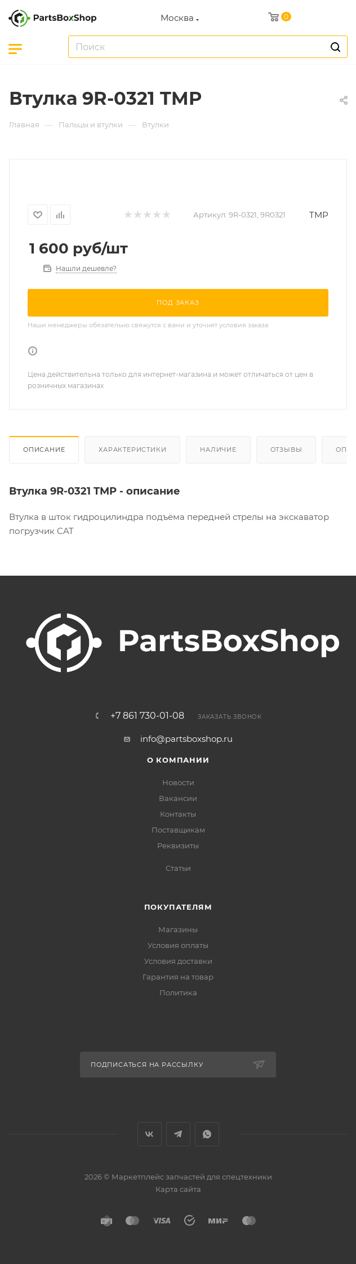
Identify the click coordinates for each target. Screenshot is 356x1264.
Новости (178, 782)
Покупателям (178, 906)
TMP (318, 215)
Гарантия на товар (178, 976)
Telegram (178, 1134)
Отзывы (286, 449)
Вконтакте (149, 1134)
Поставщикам (178, 829)
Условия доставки (178, 960)
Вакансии (178, 798)
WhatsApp (207, 1134)
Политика (178, 992)
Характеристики (132, 449)
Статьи (178, 868)
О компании (178, 759)
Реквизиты (178, 845)
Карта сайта (178, 1189)
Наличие (218, 449)
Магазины (178, 929)
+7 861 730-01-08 (147, 715)
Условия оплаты (178, 945)
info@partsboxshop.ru (186, 738)
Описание (44, 449)
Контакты (178, 813)
